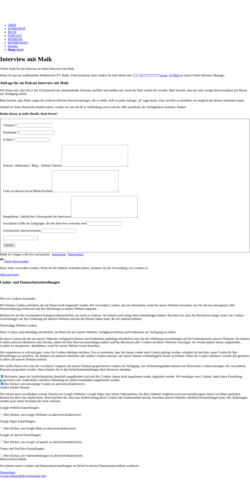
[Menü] (16, 49)
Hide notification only (33, 488)
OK (2, 287)
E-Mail (8, 139)
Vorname (10, 125)
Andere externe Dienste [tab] (14, 399)
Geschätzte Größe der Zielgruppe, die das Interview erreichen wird (45, 235)
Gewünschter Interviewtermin (21, 243)
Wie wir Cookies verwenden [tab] (17, 311)
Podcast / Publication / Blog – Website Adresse (32, 169)
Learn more (11, 287)
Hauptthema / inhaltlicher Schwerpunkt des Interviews (37, 228)
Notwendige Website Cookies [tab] (18, 337)
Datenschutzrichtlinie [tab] (13, 471)
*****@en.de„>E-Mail (156, 75)
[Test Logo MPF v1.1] (29, 18)
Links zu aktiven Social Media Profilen (27, 199)
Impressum (59, 266)
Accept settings (9, 488)
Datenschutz (75, 266)
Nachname (11, 132)
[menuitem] (129, 25)
